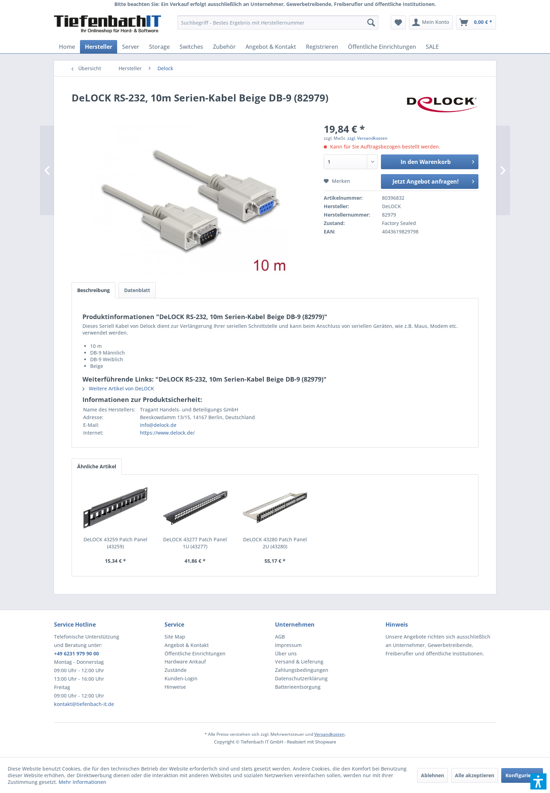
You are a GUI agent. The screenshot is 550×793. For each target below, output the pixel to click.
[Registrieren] (322, 46)
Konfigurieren (522, 775)
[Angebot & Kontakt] (271, 46)
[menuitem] (277, 22)
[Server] (130, 46)
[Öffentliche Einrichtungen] (382, 46)
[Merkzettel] (398, 22)
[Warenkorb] (476, 22)
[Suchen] (371, 22)
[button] (538, 781)
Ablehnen (432, 775)
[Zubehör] (224, 46)
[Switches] (191, 46)
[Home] (67, 46)
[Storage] (159, 46)
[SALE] (432, 46)
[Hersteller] (98, 46)
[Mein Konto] (431, 22)
